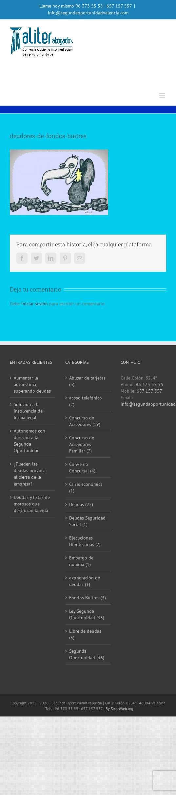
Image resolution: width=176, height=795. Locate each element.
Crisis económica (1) (86, 487)
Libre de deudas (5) (85, 634)
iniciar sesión (35, 304)
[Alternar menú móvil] (162, 95)
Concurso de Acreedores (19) (84, 421)
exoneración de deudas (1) (84, 581)
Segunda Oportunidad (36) (86, 654)
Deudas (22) (81, 504)
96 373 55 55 (89, 6)
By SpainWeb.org (119, 708)
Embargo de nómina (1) (81, 561)
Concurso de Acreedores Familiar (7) (81, 444)
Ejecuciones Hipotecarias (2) (85, 541)
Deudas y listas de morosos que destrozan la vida (32, 503)
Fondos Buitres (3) (87, 598)
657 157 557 (149, 391)
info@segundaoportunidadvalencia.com (88, 13)
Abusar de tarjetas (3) (87, 381)
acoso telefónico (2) (85, 401)
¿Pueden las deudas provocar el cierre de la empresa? (30, 473)
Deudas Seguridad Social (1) (87, 521)
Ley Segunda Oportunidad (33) (86, 614)
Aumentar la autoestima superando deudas (32, 384)
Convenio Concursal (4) (82, 467)
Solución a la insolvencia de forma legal (28, 410)
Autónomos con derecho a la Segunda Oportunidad (29, 440)
